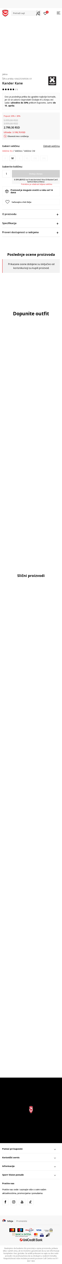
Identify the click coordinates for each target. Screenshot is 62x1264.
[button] (26, 13)
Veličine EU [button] (7, 151)
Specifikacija (30, 223)
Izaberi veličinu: (11, 146)
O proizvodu (30, 214)
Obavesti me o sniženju (18, 136)
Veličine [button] (18, 151)
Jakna (4, 74)
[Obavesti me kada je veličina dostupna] (5, 158)
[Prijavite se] (45, 13)
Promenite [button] (21, 1220)
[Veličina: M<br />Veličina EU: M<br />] (12, 158)
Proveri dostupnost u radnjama (30, 232)
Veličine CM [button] (29, 151)
